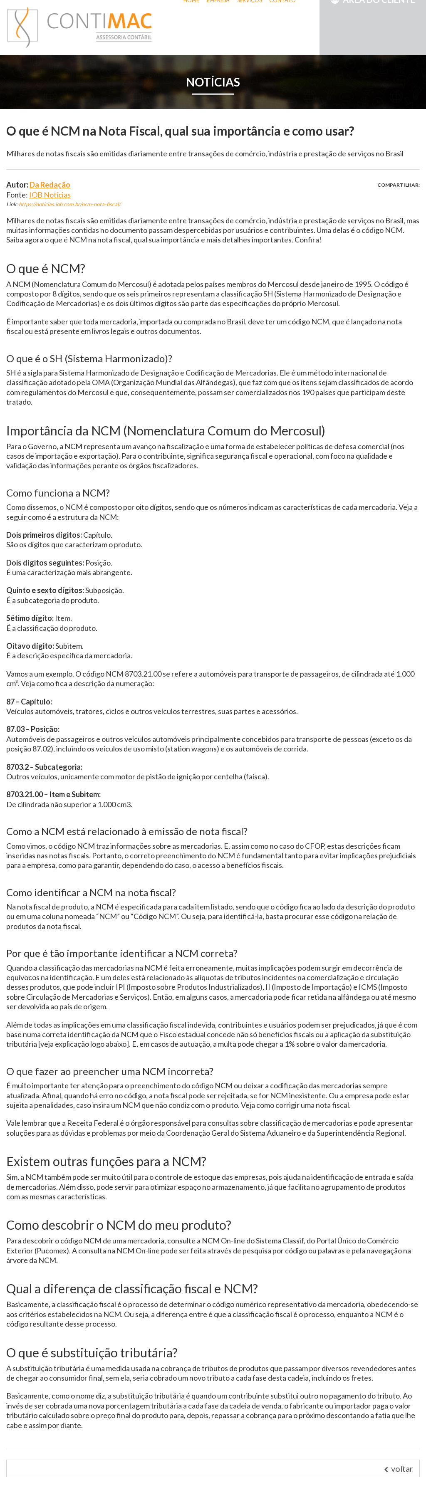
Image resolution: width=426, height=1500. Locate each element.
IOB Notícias (50, 194)
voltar (398, 1468)
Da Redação (50, 184)
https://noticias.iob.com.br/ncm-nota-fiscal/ (70, 204)
